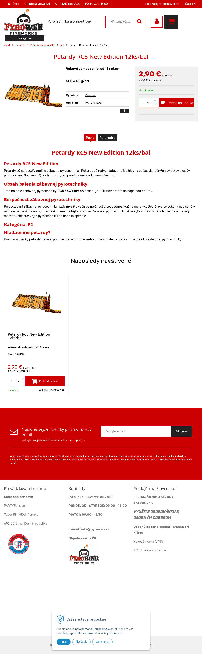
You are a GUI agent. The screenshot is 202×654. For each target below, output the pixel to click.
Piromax (90, 95)
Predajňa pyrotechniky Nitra (161, 4)
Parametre (107, 137)
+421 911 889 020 (99, 497)
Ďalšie (190, 4)
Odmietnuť (102, 641)
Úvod (16, 4)
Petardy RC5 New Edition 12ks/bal (29, 336)
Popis (90, 137)
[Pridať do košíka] (176, 102)
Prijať (63, 641)
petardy (35, 239)
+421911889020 (70, 4)
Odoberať (181, 431)
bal (148, 102)
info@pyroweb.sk (39, 4)
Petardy (10, 171)
